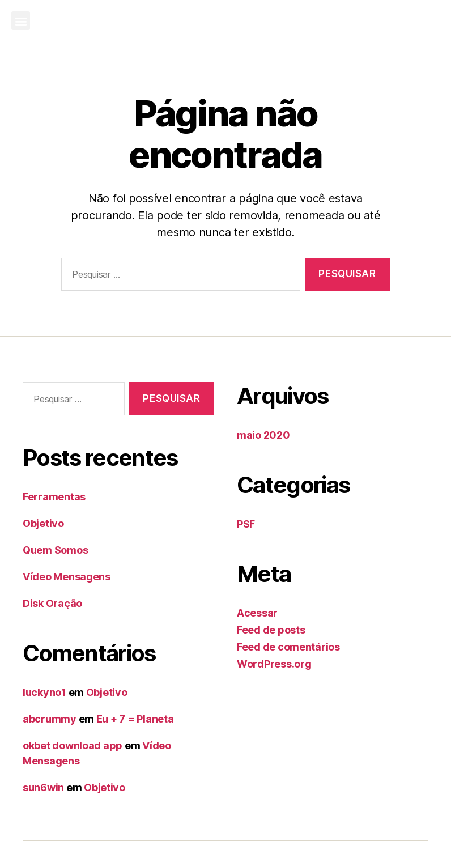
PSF (246, 524)
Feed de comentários (288, 647)
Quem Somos (55, 550)
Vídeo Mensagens (66, 577)
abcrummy (49, 719)
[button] (20, 20)
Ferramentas (54, 497)
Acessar (257, 613)
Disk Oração (52, 603)
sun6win (43, 787)
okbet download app (72, 745)
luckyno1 (44, 692)
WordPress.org (274, 664)
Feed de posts (271, 630)
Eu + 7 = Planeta (135, 719)
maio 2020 (263, 435)
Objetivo (43, 523)
